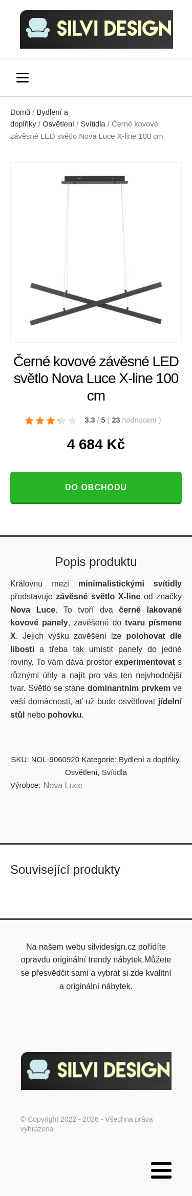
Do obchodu (96, 487)
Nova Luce (63, 785)
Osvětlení (58, 124)
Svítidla (92, 124)
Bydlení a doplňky (149, 759)
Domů (20, 112)
